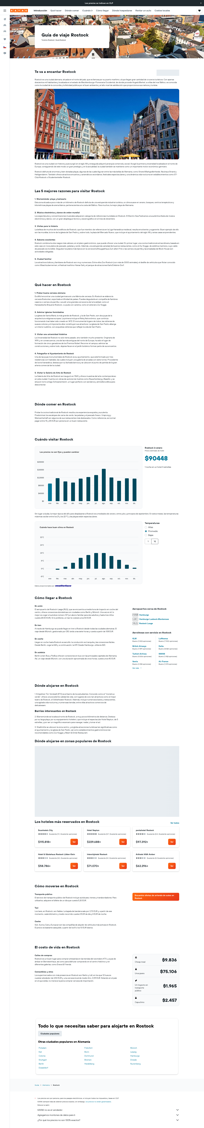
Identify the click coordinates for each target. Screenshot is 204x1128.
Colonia (42, 1056)
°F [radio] (148, 541)
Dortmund (89, 1056)
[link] (74, 842)
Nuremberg (135, 1063)
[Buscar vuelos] (4, 19)
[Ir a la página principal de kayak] (19, 10)
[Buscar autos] (4, 31)
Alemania (46, 1085)
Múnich (133, 1048)
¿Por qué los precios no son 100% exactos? (108, 1120)
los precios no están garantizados (98, 1102)
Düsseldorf (43, 1067)
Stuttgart (43, 1060)
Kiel (40, 1052)
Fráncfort (88, 1048)
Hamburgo (135, 1056)
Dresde (133, 1060)
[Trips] (4, 39)
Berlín (41, 1063)
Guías (37, 1085)
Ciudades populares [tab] (50, 1033)
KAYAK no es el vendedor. (108, 1110)
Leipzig (133, 1052)
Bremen (88, 1060)
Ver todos (174, 823)
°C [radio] (155, 541)
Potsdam (42, 1048)
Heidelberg (89, 1063)
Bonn (86, 1052)
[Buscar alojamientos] (4, 25)
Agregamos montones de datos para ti (108, 1115)
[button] (201, 3)
